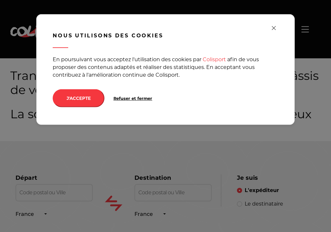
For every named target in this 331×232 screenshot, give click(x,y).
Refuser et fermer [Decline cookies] (132, 98)
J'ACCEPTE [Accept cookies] (79, 98)
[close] (273, 28)
